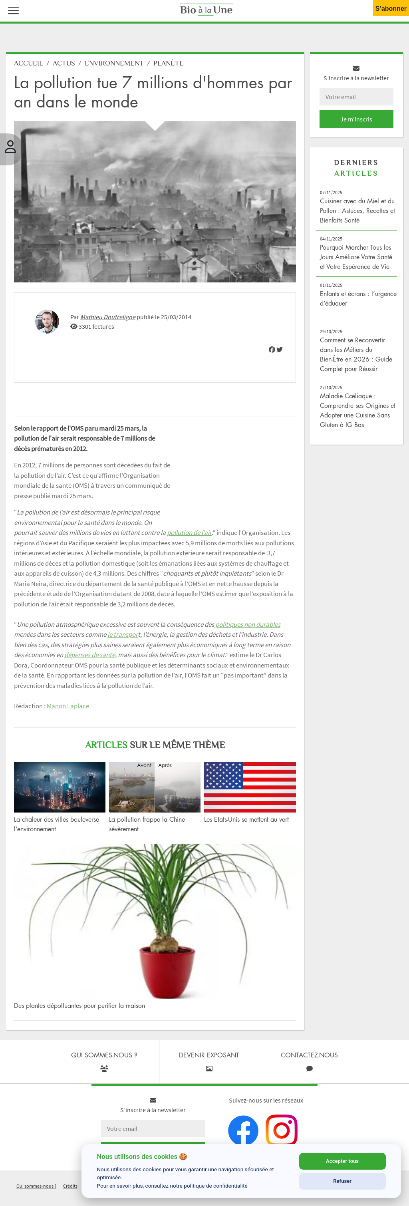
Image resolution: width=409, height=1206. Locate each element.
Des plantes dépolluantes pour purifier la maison (79, 1005)
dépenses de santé (89, 654)
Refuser (342, 1181)
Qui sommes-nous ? (36, 1186)
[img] (272, 349)
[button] (11, 9)
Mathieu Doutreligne (107, 317)
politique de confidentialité (216, 1185)
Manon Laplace (68, 705)
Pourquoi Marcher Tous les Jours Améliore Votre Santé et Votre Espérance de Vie (356, 257)
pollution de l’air (189, 532)
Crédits (70, 1186)
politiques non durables (247, 624)
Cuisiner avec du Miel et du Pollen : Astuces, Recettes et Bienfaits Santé (357, 211)
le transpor (122, 634)
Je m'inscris (356, 119)
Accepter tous (342, 1161)
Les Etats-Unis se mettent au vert (246, 819)
